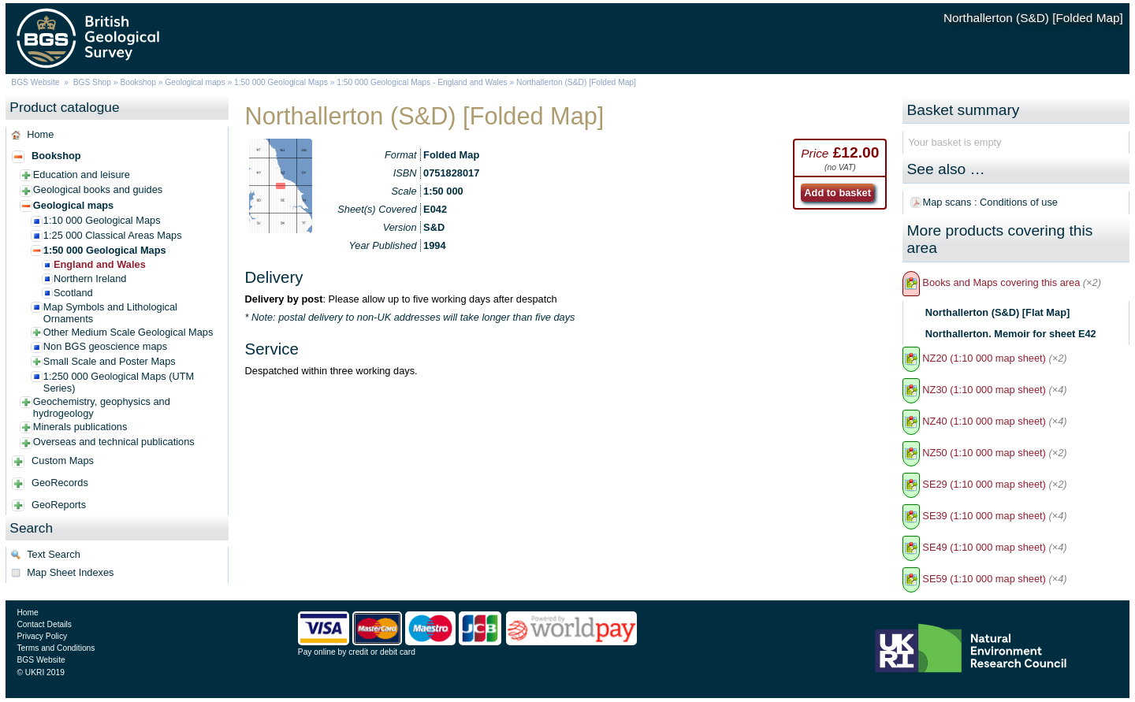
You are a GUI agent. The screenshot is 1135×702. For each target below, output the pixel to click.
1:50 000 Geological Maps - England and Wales (422, 82)
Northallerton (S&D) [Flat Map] (997, 312)
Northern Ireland (90, 278)
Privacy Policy (42, 636)
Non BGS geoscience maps (105, 346)
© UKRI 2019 (40, 672)
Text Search (53, 554)
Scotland (73, 293)
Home (40, 134)
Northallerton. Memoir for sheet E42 (1010, 334)
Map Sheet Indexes (70, 572)
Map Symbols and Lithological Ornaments (110, 313)
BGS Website (35, 82)
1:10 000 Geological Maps (102, 220)
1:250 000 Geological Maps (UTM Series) (118, 382)
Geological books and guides (97, 189)
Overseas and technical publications (114, 442)
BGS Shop (92, 82)
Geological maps (195, 82)
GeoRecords (60, 482)
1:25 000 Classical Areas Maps (112, 235)
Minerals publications (80, 427)
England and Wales (100, 264)
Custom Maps (63, 460)
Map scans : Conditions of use (990, 202)
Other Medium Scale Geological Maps (128, 332)
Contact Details (44, 624)
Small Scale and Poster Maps (109, 361)
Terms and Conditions (56, 648)
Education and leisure (81, 174)
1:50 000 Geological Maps (281, 82)
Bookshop (138, 82)
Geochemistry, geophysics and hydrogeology (101, 407)
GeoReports (59, 505)
